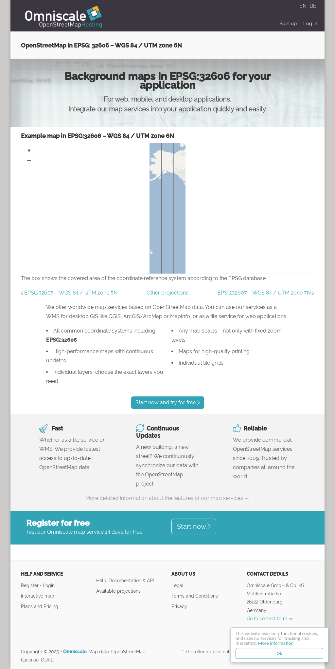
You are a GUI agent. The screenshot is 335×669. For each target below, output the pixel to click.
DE (312, 6)
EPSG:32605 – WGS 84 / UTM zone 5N (70, 293)
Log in (310, 24)
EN (303, 6)
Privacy (179, 606)
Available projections (118, 591)
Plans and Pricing (39, 606)
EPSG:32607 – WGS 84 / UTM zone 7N (264, 293)
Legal (177, 585)
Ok (279, 653)
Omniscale (74, 651)
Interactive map (37, 596)
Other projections (167, 293)
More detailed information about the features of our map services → (167, 498)
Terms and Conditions (194, 596)
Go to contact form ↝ (269, 618)
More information (275, 643)
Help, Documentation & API (125, 580)
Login (49, 585)
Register (30, 585)
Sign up (288, 24)
